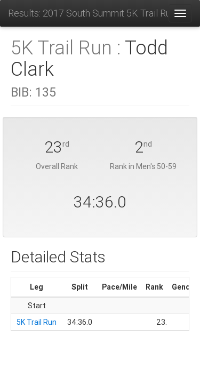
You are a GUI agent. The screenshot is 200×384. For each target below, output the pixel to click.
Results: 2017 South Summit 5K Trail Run (88, 13)
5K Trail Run (37, 322)
